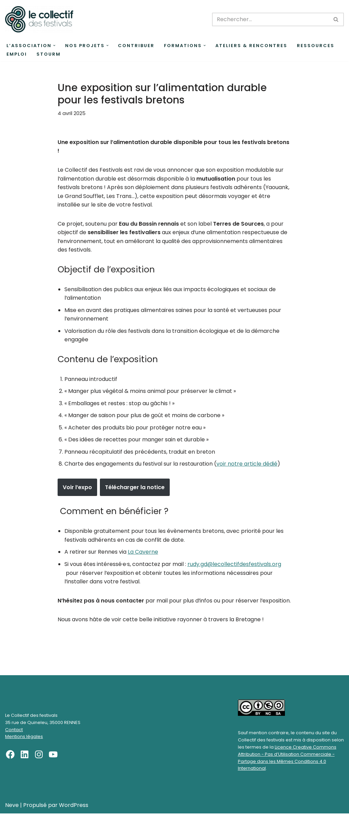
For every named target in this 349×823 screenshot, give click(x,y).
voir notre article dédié (246, 464)
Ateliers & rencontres (251, 45)
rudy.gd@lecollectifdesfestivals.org (234, 565)
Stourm (48, 54)
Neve (12, 815)
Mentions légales (24, 746)
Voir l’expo (77, 488)
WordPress (73, 815)
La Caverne (143, 553)
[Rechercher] (270, 19)
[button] (54, 45)
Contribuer (136, 45)
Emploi (16, 54)
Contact (14, 739)
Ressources (315, 45)
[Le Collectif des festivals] (39, 19)
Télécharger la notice (135, 488)
